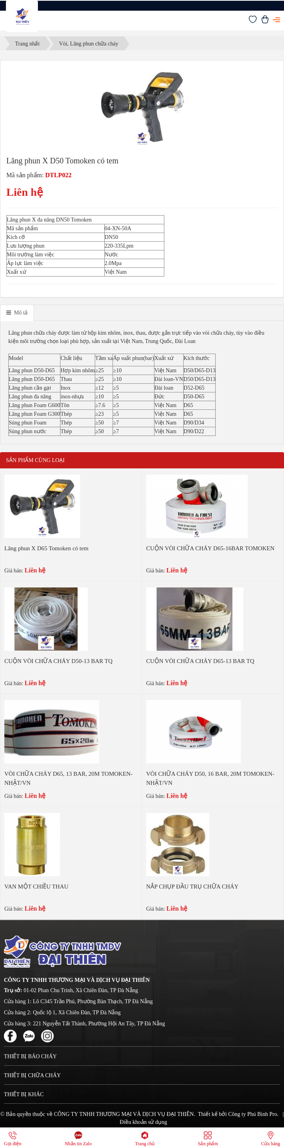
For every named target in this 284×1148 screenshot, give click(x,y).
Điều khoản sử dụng (143, 1122)
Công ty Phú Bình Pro (252, 1114)
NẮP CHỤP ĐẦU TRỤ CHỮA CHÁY (192, 886)
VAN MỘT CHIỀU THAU (36, 886)
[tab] (17, 313)
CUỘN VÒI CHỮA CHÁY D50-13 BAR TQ (58, 661)
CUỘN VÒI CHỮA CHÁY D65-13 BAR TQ (200, 661)
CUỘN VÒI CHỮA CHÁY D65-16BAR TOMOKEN (210, 548)
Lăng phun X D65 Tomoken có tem (46, 548)
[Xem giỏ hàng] (265, 22)
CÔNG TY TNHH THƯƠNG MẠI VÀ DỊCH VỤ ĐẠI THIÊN (124, 1114)
